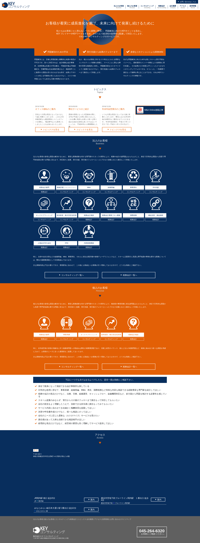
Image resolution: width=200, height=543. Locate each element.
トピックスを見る (49, 129)
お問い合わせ (115, 519)
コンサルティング (62, 519)
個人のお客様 (49, 519)
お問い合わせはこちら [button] (187, 2)
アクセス (97, 519)
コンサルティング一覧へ (71, 275)
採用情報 (105, 519)
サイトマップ (126, 519)
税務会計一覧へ (128, 275)
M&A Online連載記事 (150, 110)
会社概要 (89, 519)
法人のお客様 (38, 519)
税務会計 (73, 519)
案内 (91, 499)
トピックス (82, 519)
